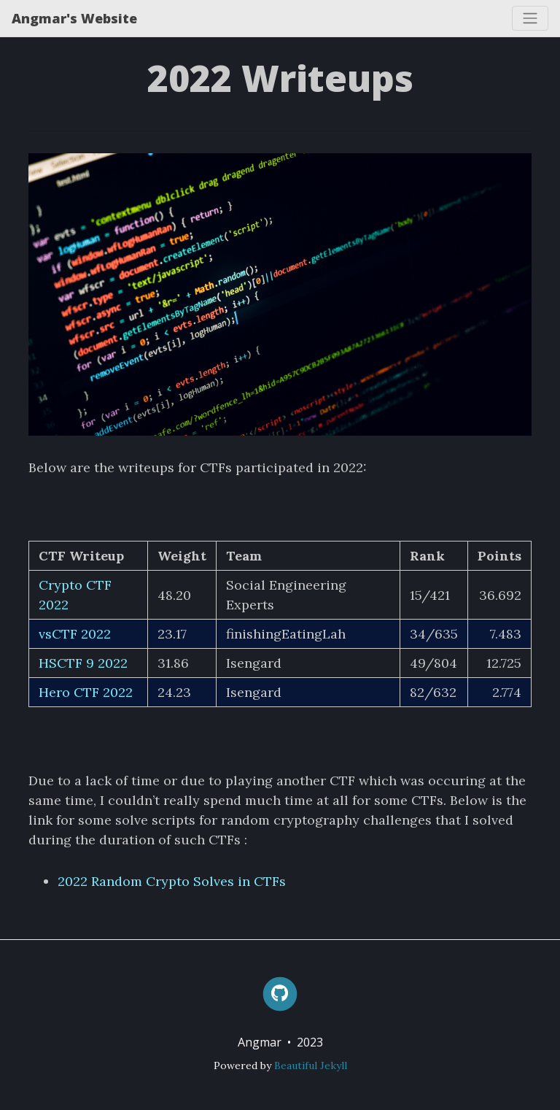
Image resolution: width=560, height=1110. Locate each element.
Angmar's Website (74, 18)
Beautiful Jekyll (310, 1065)
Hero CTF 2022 (86, 692)
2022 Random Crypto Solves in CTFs (172, 881)
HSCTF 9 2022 (83, 663)
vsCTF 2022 (75, 633)
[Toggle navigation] (530, 18)
